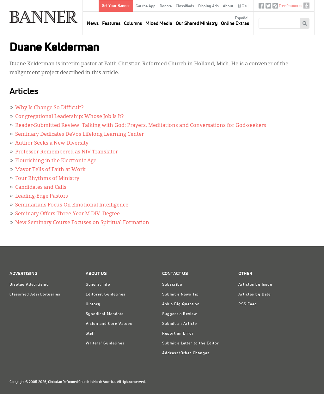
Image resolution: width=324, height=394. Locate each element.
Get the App (146, 6)
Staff (90, 334)
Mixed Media (158, 23)
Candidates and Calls (40, 187)
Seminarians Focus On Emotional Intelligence (71, 205)
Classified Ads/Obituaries (34, 294)
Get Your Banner (116, 6)
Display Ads (208, 6)
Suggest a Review (179, 314)
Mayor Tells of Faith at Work (50, 169)
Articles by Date (254, 294)
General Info (98, 285)
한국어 (243, 6)
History (93, 304)
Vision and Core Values (109, 324)
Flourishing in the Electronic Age (55, 161)
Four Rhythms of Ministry (47, 178)
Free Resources (290, 6)
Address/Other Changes (186, 353)
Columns (133, 23)
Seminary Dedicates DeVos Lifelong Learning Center (79, 134)
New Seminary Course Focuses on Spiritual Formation (82, 222)
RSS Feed (247, 304)
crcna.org (306, 6)
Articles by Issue (255, 285)
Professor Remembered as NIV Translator (66, 152)
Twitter (268, 7)
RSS (275, 7)
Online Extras (235, 23)
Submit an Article (179, 324)
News (93, 23)
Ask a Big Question (181, 304)
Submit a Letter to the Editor (190, 343)
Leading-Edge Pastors (41, 196)
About (228, 6)
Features (111, 23)
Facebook (261, 7)
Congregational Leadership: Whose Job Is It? (69, 116)
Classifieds (185, 6)
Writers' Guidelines (105, 343)
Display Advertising (29, 285)
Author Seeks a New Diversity (52, 143)
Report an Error (178, 334)
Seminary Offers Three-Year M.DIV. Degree (67, 214)
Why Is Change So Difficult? (49, 107)
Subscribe (172, 285)
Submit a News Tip (180, 294)
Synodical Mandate (105, 314)
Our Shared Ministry (196, 23)
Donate (166, 6)
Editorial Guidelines (105, 294)
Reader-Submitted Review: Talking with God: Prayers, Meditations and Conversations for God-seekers (140, 125)
